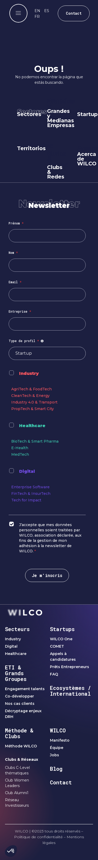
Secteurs (17, 629)
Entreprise (20, 311)
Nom (13, 252)
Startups (62, 629)
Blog (56, 768)
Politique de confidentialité (38, 837)
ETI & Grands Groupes (16, 673)
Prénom (16, 223)
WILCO (58, 730)
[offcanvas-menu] (18, 13)
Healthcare (32, 425)
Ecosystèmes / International (70, 690)
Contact (61, 782)
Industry (29, 373)
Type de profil (27, 341)
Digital (27, 471)
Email (15, 282)
